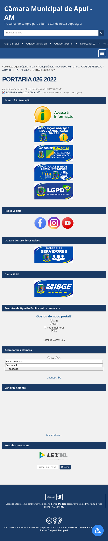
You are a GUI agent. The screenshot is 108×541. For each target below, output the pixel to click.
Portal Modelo (58, 503)
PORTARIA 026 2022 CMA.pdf (21, 92)
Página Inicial (11, 43)
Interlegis (90, 503)
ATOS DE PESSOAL (91, 66)
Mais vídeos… (54, 435)
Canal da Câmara (15, 387)
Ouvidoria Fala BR (36, 43)
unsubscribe (54, 377)
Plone (60, 506)
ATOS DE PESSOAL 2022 (16, 70)
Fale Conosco (87, 43)
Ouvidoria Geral (63, 43)
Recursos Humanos (67, 66)
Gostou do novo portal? (54, 316)
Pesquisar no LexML (17, 445)
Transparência (46, 66)
